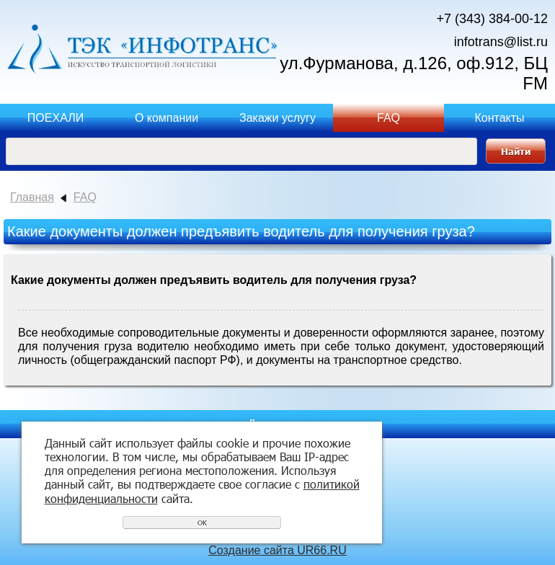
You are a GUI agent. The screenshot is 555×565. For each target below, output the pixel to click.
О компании (166, 118)
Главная (32, 197)
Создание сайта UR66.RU (277, 550)
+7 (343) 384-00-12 (492, 19)
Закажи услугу (277, 118)
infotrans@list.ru (501, 42)
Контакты (499, 118)
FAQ (388, 118)
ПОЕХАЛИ (55, 118)
